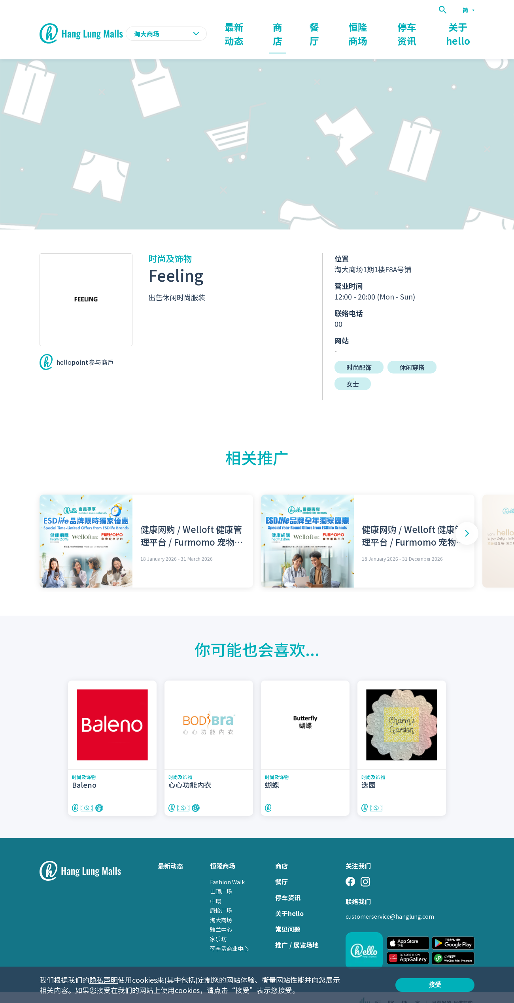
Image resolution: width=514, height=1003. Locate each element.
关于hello (460, 26)
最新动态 (258, 26)
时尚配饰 (359, 351)
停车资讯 (413, 26)
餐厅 (329, 26)
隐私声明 (103, 980)
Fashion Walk (227, 866)
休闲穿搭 (412, 351)
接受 (435, 984)
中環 (215, 885)
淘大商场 (221, 904)
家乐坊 (218, 923)
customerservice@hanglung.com (390, 901)
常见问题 (287, 913)
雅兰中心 (221, 914)
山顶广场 (221, 876)
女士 (352, 368)
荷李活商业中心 (229, 933)
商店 (297, 26)
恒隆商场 (368, 26)
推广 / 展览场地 (297, 929)
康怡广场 (221, 895)
